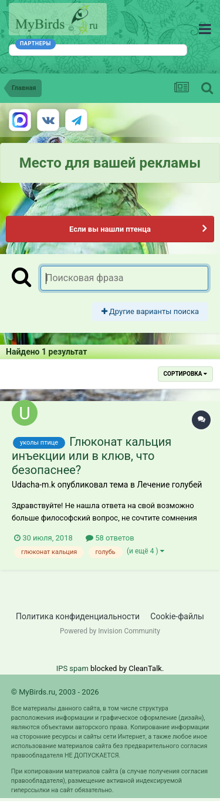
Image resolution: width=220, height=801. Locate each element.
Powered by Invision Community (110, 631)
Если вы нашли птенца (110, 229)
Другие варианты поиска (150, 311)
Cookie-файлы (177, 616)
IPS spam (72, 668)
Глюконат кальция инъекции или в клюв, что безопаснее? (91, 456)
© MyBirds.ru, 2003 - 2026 (55, 691)
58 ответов (110, 537)
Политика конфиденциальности (78, 616)
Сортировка (185, 374)
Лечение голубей (169, 484)
